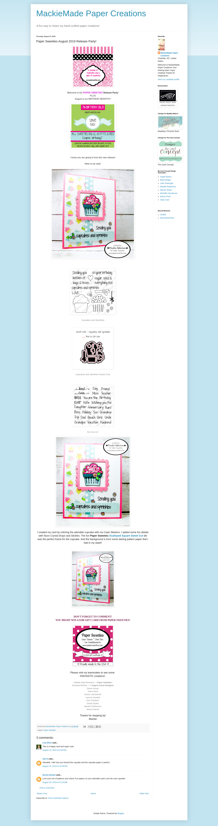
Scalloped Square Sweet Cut (126, 535)
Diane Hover (93, 688)
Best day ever (92, 432)
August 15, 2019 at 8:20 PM (54, 750)
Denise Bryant (49, 775)
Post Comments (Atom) (58, 798)
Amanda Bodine (79, 685)
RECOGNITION (167, 218)
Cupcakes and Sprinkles (92, 320)
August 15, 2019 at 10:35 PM (55, 766)
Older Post (144, 793)
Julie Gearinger (166, 183)
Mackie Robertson (92, 706)
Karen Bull (93, 691)
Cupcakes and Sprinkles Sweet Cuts (92, 374)
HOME (163, 215)
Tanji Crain (164, 200)
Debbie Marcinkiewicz (84, 682)
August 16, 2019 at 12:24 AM (55, 782)
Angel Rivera (165, 177)
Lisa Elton (47, 743)
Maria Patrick (93, 709)
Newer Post (42, 793)
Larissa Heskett (92, 697)
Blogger (120, 813)
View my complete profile (168, 79)
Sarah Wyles (93, 703)
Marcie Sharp (166, 190)
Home (93, 793)
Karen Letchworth (92, 694)
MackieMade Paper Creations (91, 13)
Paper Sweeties (50, 730)
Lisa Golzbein (93, 700)
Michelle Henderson (168, 193)
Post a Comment (47, 788)
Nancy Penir (165, 196)
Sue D (45, 759)
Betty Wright (165, 180)
